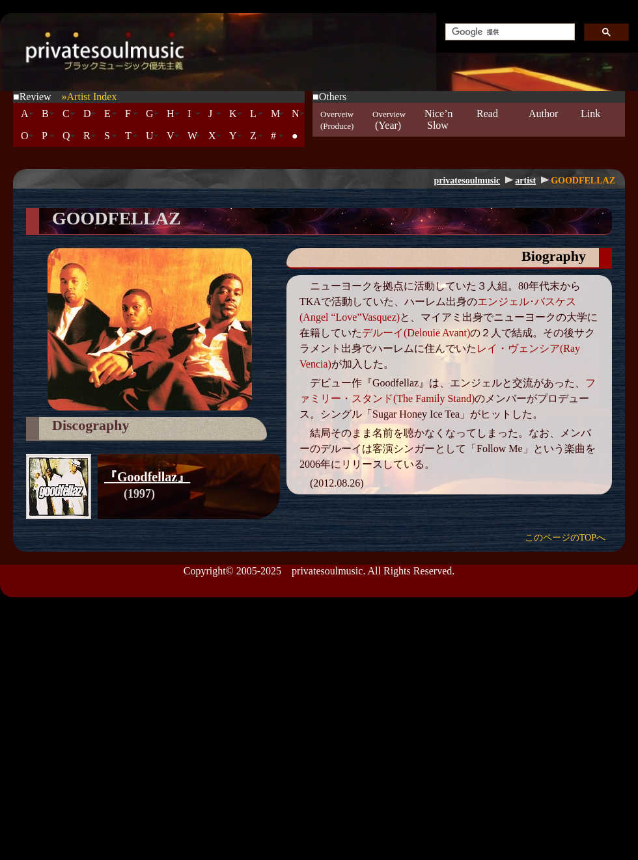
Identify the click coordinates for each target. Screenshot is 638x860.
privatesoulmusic (467, 180)
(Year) (389, 120)
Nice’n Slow (438, 119)
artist (525, 180)
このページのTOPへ (565, 538)
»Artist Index (89, 96)
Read (487, 119)
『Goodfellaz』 (147, 477)
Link (590, 119)
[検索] (509, 32)
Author (543, 119)
